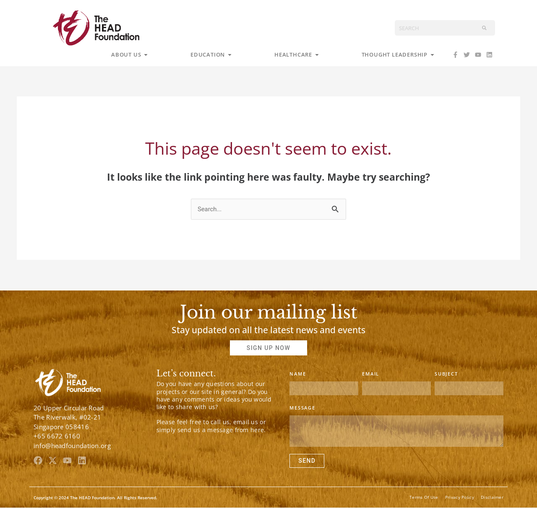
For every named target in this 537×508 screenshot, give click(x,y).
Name (297, 374)
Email (370, 374)
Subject (446, 374)
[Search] (484, 28)
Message (302, 408)
